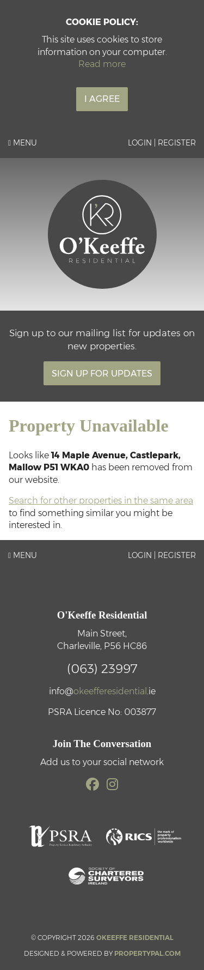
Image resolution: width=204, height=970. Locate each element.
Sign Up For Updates (102, 373)
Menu (22, 143)
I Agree (102, 99)
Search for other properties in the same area (101, 500)
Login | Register (162, 143)
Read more (102, 64)
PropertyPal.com (147, 953)
